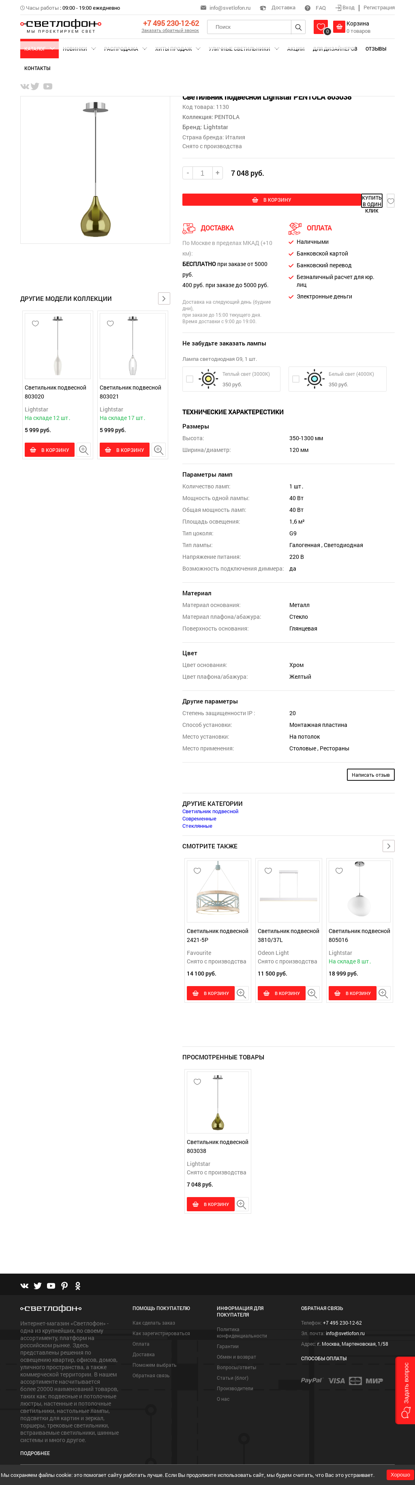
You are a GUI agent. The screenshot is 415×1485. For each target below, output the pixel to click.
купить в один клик (333, 201)
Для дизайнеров (335, 48)
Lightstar (36, 409)
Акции (296, 48)
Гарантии (228, 1344)
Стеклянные (197, 823)
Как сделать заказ (154, 1320)
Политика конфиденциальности (242, 1330)
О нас (223, 1396)
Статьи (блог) (232, 1375)
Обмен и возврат (236, 1354)
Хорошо (400, 1475)
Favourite (199, 950)
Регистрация (379, 7)
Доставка (277, 7)
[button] (405, 1390)
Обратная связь (151, 1373)
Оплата (141, 1341)
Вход (345, 7)
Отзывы (376, 48)
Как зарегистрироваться (161, 1331)
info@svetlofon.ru (230, 7)
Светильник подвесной (210, 809)
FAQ (315, 7)
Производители (235, 1386)
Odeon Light (273, 950)
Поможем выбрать (155, 1362)
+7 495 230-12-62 (171, 23)
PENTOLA (226, 117)
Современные (199, 816)
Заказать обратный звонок (170, 30)
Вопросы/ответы (236, 1365)
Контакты (37, 68)
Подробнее (35, 1451)
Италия (235, 137)
